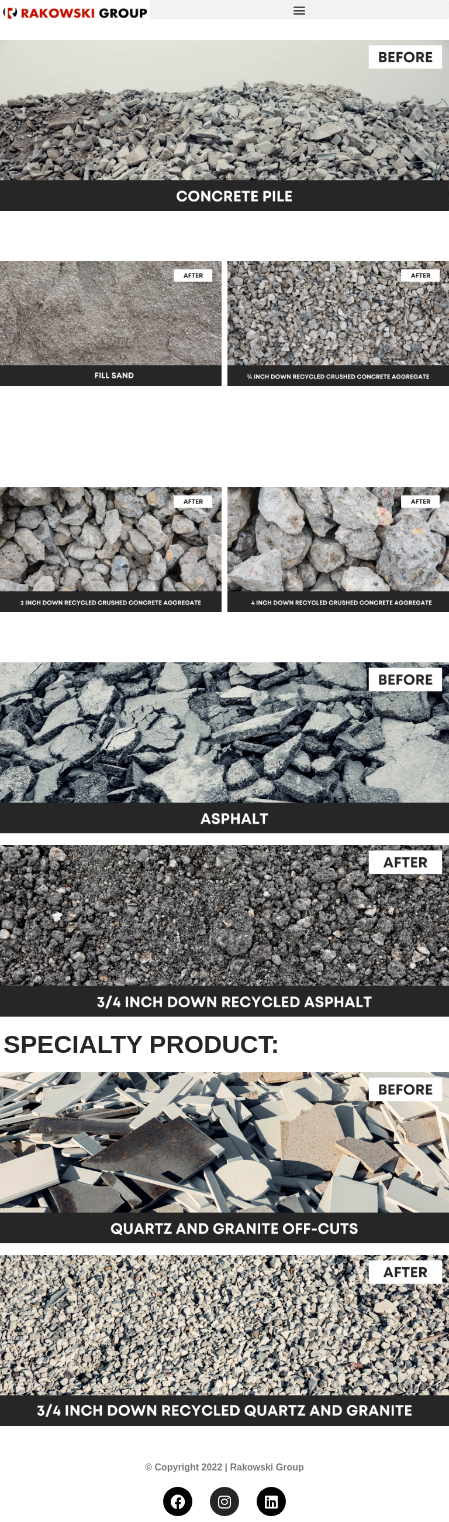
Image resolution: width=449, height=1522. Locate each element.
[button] (299, 9)
